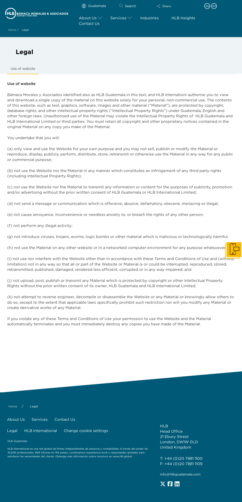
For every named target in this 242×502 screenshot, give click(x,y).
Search (130, 6)
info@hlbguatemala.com (180, 474)
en (214, 6)
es (207, 6)
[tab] (23, 69)
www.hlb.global (123, 456)
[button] (173, 6)
